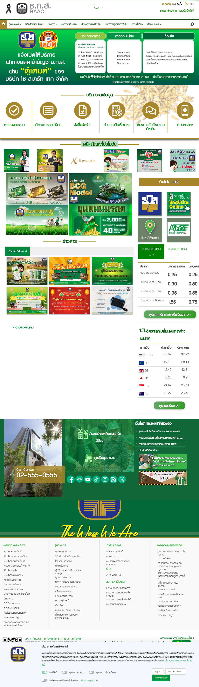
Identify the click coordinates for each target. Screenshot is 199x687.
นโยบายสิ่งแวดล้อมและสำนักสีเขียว (99, 436)
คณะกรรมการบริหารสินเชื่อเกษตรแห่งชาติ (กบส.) (17, 623)
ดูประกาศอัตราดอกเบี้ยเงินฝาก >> (169, 314)
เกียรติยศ (59, 605)
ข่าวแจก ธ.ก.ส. (113, 556)
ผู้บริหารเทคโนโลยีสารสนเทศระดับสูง (68, 571)
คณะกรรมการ (61, 565)
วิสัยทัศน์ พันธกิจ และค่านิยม (68, 556)
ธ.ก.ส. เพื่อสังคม (169, 10)
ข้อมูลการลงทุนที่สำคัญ (66, 586)
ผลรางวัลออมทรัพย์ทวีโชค (17, 593)
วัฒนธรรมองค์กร (64, 596)
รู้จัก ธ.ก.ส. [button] (15, 24)
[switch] (44, 672)
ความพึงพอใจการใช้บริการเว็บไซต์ (176, 638)
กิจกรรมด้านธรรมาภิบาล (169, 605)
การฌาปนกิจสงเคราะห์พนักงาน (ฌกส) (158, 444)
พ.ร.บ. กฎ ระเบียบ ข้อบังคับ (68, 610)
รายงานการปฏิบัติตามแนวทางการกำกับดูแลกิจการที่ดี (171, 576)
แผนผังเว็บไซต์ (186, 10)
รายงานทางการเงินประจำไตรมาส (118, 594)
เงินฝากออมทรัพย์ (12, 551)
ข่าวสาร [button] (53, 24)
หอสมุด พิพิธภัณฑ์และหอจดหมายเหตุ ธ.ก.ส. (161, 437)
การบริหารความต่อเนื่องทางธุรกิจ (171, 595)
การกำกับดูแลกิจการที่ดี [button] (117, 24)
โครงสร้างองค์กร (63, 561)
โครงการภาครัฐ (11, 617)
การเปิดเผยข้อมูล (165, 615)
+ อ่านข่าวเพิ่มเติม (23, 327)
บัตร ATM (9, 598)
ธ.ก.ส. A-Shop (11, 608)
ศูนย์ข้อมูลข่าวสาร (99, 458)
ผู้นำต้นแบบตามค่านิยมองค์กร (168, 584)
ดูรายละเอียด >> (169, 405)
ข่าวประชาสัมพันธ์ (17, 251)
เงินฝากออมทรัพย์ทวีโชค (15, 556)
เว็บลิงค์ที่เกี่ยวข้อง (148, 450)
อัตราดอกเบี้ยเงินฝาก (151, 251)
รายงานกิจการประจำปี (116, 604)
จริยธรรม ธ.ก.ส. (63, 591)
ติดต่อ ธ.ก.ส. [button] (154, 24)
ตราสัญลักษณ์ (62, 600)
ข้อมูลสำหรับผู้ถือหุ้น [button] (91, 24)
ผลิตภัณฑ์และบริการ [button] (35, 24)
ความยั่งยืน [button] (137, 24)
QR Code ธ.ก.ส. (12, 603)
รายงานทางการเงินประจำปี (118, 599)
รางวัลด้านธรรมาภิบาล (168, 601)
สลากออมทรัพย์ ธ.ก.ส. (15, 584)
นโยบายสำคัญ (164, 558)
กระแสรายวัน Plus (12, 579)
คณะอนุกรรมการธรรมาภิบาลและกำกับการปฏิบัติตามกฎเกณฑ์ (170, 566)
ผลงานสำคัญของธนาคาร (118, 588)
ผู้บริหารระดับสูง (63, 577)
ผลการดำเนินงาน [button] (69, 24)
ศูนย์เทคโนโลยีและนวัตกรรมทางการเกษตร (159, 431)
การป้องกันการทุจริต (168, 610)
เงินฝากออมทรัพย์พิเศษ (15, 561)
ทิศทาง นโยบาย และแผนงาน (67, 581)
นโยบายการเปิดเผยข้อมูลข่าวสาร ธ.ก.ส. (66, 616)
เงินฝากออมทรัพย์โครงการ (17, 565)
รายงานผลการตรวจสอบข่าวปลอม (118, 562)
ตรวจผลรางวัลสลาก (14, 589)
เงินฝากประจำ (10, 570)
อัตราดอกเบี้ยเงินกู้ (177, 251)
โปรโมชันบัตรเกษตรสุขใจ (15, 612)
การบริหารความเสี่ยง (167, 589)
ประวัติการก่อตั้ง (63, 551)
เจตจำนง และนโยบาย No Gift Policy (171, 553)
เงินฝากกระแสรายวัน (13, 575)
